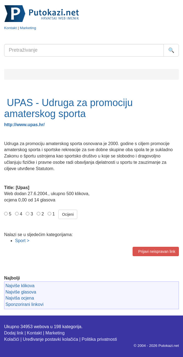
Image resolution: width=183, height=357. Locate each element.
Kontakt (10, 28)
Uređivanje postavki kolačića (50, 339)
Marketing (28, 28)
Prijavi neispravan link (155, 251)
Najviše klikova (20, 285)
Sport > (22, 240)
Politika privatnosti (99, 339)
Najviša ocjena (19, 298)
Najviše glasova (20, 292)
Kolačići (11, 339)
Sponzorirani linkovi (24, 304)
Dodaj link (13, 333)
